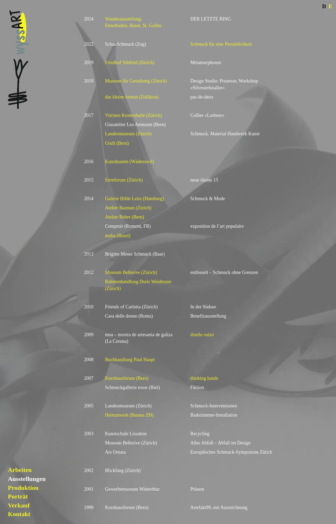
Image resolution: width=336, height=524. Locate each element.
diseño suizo (202, 334)
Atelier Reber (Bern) (124, 217)
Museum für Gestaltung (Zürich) (136, 81)
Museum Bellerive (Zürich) (131, 272)
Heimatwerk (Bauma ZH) (129, 415)
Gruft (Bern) (117, 143)
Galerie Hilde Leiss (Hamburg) (134, 198)
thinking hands (204, 378)
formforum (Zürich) (124, 180)
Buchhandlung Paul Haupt (130, 359)
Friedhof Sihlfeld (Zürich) (129, 62)
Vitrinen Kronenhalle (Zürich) (133, 115)
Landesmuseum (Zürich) (128, 133)
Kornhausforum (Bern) (126, 378)
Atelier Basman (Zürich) (128, 207)
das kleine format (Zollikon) (131, 97)
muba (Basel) (117, 235)
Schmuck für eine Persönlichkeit (221, 44)
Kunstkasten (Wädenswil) (129, 161)
